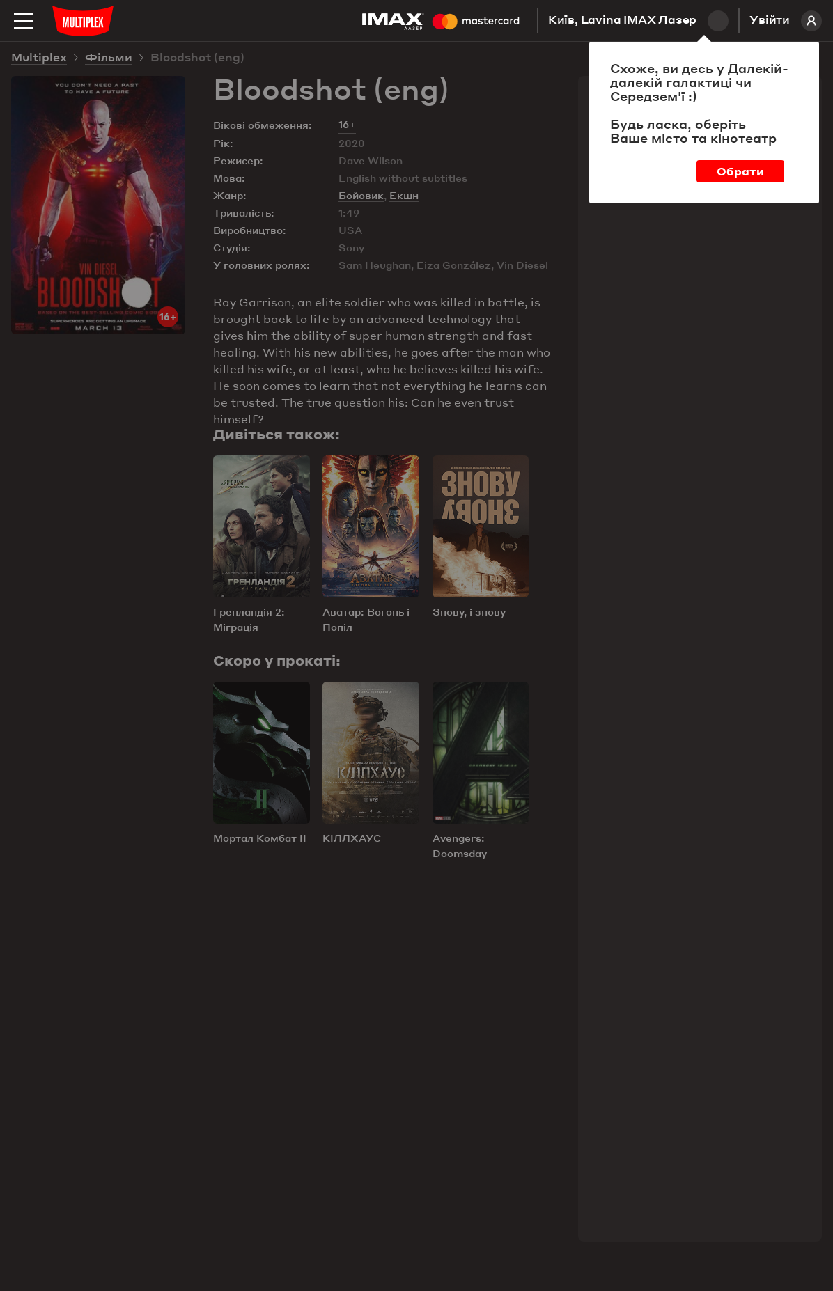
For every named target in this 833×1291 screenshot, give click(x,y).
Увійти (785, 20)
